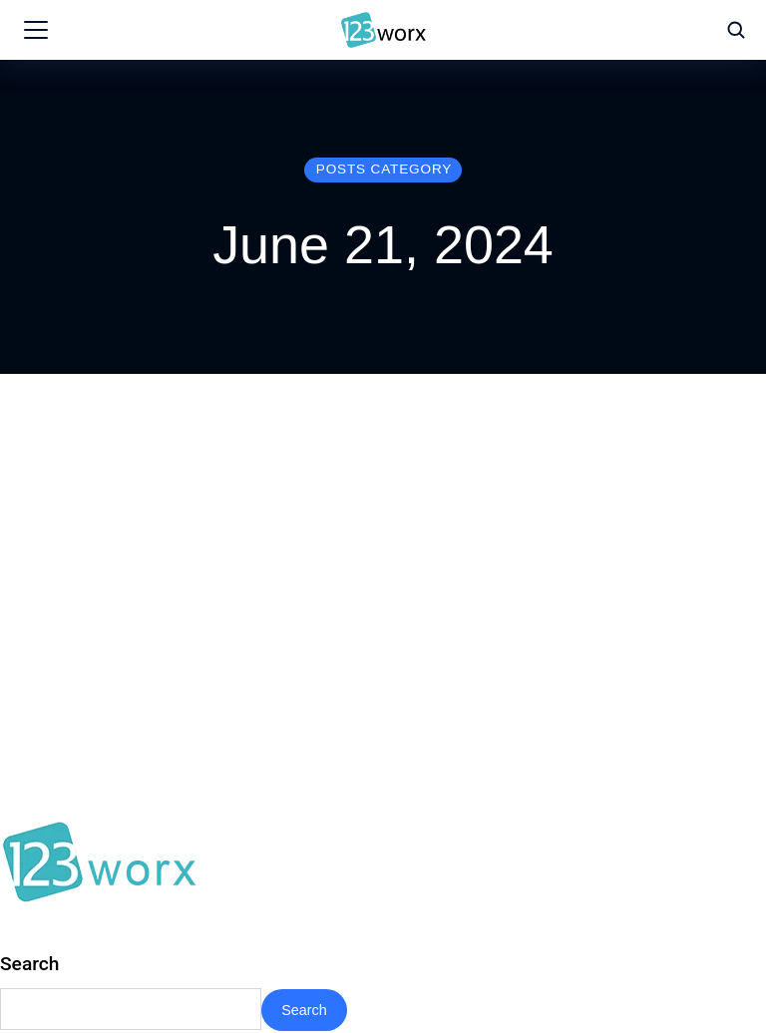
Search (30, 963)
